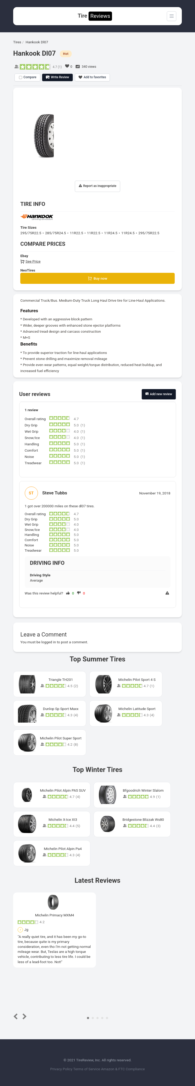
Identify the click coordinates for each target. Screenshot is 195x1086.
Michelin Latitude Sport (136, 709)
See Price (30, 261)
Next (24, 1016)
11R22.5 (76, 233)
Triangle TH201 (60, 679)
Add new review (158, 394)
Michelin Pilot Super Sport (60, 738)
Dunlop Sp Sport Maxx (61, 709)
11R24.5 (110, 233)
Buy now (97, 278)
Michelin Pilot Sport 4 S (136, 679)
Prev (17, 1016)
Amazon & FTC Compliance (123, 1069)
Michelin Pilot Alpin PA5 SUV (63, 790)
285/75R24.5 (55, 233)
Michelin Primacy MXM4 (54, 915)
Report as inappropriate (97, 186)
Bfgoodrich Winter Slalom (143, 790)
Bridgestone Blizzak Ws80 (143, 819)
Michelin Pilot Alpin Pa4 (63, 849)
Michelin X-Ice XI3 (62, 819)
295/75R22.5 (30, 233)
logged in (48, 642)
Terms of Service (87, 1069)
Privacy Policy (61, 1069)
